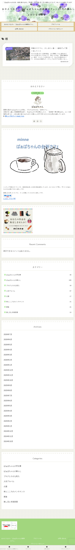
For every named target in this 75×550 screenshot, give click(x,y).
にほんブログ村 (9, 199)
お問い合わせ (62, 538)
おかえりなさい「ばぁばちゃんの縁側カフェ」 (13, 540)
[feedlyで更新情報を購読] (37, 121)
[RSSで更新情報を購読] (41, 121)
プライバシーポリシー (37, 543)
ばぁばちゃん (37, 107)
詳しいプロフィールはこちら (14, 116)
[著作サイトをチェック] (34, 121)
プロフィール (37, 538)
